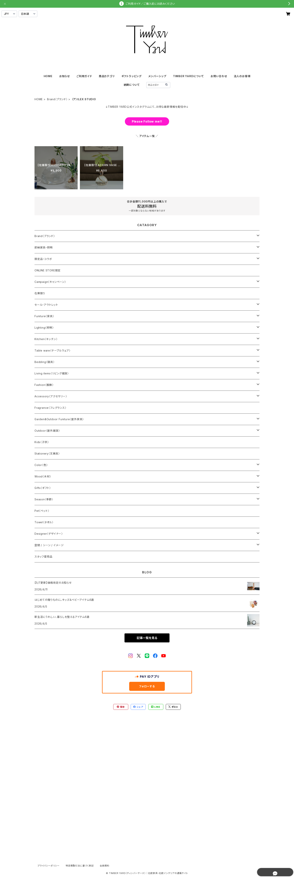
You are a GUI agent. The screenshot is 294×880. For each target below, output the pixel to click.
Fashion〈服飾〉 (44, 384)
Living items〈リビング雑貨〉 (51, 373)
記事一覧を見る (147, 638)
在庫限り (39, 293)
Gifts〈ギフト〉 (42, 487)
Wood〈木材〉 (42, 476)
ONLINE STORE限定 (47, 270)
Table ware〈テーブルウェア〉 (52, 350)
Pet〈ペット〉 (41, 510)
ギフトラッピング (132, 76)
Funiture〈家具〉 (44, 316)
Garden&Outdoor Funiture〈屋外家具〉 (59, 419)
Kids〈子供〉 (41, 442)
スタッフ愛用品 (43, 556)
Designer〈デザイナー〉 (48, 533)
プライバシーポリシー (49, 865)
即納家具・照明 (43, 247)
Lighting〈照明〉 (44, 327)
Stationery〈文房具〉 (47, 453)
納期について (132, 84)
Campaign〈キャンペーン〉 (50, 281)
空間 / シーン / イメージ (49, 545)
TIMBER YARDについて (188, 76)
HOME (48, 76)
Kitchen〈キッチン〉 (45, 339)
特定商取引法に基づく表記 (80, 865)
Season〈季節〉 (43, 499)
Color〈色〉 (41, 465)
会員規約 (104, 865)
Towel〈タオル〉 (43, 522)
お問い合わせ (219, 76)
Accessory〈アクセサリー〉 (50, 396)
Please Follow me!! (147, 121)
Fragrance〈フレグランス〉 (50, 407)
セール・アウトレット (46, 304)
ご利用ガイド (84, 76)
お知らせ (64, 76)
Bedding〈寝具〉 (44, 362)
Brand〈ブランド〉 (57, 99)
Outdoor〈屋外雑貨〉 (47, 430)
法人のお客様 (242, 76)
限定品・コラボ (43, 258)
